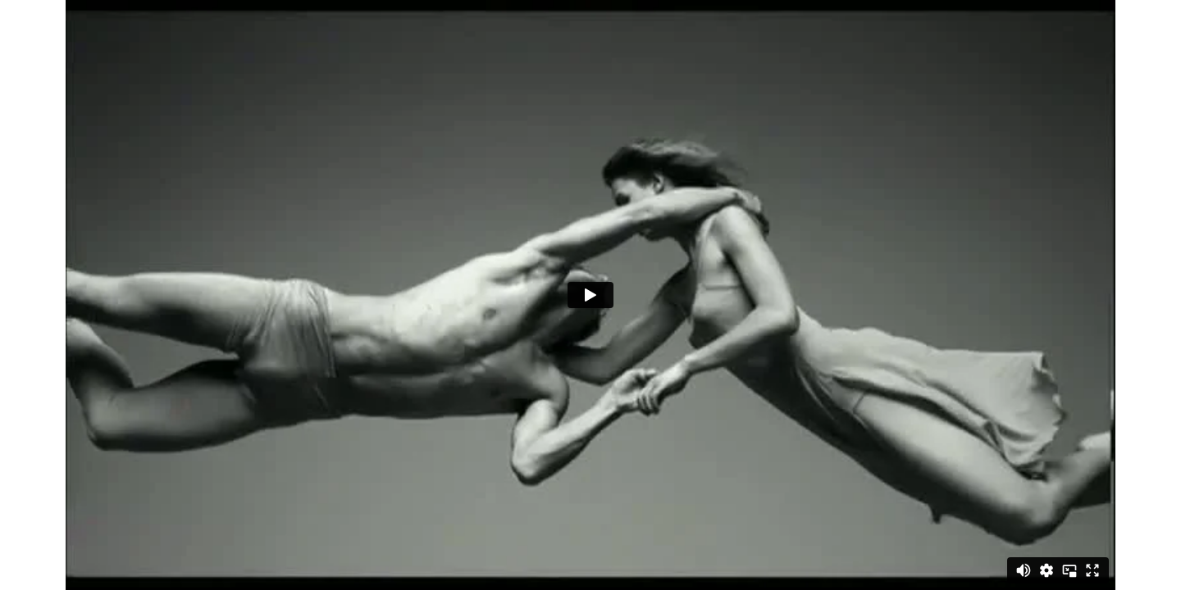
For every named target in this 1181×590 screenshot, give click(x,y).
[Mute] (1023, 570)
